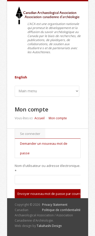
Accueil (39, 118)
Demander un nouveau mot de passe (43, 148)
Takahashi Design (49, 226)
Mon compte (58, 118)
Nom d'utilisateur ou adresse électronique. (47, 168)
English (21, 77)
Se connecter (30, 133)
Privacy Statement (54, 204)
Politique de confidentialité (61, 210)
